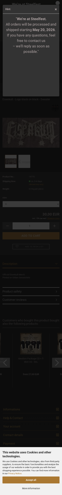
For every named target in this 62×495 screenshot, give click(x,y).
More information (31, 488)
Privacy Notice (14, 473)
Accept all (31, 480)
